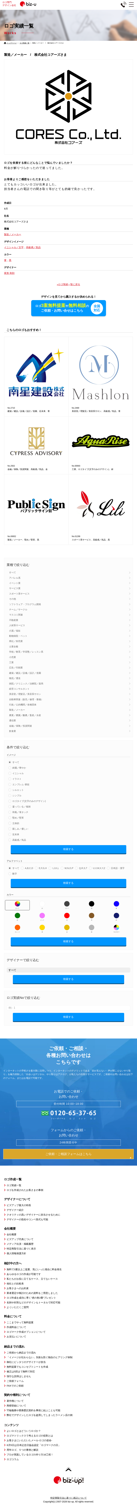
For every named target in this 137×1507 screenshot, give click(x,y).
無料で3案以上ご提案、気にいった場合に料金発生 (34, 1269)
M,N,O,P (69, 868)
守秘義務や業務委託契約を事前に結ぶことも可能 (33, 1410)
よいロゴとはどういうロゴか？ (24, 1431)
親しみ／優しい (20, 829)
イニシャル (18, 773)
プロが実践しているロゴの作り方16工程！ (30, 1454)
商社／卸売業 (16, 641)
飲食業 (12, 731)
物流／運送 (14, 678)
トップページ (12, 43)
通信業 (12, 720)
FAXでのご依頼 (15, 1385)
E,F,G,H (43, 868)
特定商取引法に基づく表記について (68, 1498)
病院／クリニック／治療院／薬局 (26, 683)
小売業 (12, 657)
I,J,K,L (55, 868)
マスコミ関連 (16, 615)
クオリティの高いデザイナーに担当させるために (33, 1214)
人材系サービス (17, 625)
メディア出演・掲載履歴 (20, 1244)
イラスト (16, 779)
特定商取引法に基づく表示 (21, 1248)
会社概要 (11, 1234)
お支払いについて (16, 1336)
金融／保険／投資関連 (20, 726)
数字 (14, 874)
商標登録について (16, 1405)
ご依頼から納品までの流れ (21, 1352)
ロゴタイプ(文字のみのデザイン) (29, 801)
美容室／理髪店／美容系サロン (25, 694)
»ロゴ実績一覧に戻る (68, 284)
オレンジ (17, 929)
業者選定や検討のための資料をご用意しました (32, 1293)
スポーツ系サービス (19, 594)
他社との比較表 (15, 1283)
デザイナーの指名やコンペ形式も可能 (27, 1219)
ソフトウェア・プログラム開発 (25, 604)
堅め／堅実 (18, 818)
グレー (67, 905)
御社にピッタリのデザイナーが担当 (26, 1362)
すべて (12, 572)
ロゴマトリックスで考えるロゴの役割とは (30, 1435)
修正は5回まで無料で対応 (21, 1371)
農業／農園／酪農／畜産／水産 (25, 715)
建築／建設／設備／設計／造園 (25, 673)
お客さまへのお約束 (18, 1288)
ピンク (42, 917)
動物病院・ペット (18, 636)
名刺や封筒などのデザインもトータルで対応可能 (33, 1302)
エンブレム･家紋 (20, 784)
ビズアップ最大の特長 (19, 1205)
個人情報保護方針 (16, 1253)
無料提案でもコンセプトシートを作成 (27, 1367)
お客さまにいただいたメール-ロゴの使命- (29, 1440)
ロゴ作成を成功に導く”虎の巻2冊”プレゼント (31, 1297)
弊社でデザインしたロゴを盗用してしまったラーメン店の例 (39, 1415)
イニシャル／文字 (14, 247)
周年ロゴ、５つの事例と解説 (22, 1450)
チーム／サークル (18, 609)
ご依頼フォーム (15, 1381)
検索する (68, 849)
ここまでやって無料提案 (20, 1322)
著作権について (15, 1401)
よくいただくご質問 (18, 1307)
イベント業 (14, 583)
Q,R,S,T (83, 868)
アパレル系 (14, 578)
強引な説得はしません (19, 1376)
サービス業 (14, 588)
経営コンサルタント (19, 689)
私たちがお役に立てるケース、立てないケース (32, 1279)
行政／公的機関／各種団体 (22, 704)
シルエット (18, 790)
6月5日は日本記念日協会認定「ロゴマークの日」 (34, 1445)
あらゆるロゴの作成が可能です (24, 1274)
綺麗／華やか (19, 768)
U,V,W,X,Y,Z (99, 868)
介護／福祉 (14, 631)
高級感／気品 (19, 840)
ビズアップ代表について (20, 1239)
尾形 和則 (9, 273)
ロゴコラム (13, 1459)
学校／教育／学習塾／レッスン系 (26, 652)
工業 (11, 662)
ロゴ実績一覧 (24, 43)
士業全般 (13, 646)
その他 (12, 599)
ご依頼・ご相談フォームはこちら (68, 1154)
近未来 (15, 834)
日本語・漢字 (117, 868)
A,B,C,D (29, 868)
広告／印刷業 (16, 667)
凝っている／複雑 (21, 806)
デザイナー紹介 (15, 1210)
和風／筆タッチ (20, 812)
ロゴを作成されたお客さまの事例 (25, 1190)
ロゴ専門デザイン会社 (22, 4)
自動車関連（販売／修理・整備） (26, 699)
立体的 (15, 823)
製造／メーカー (17, 710)
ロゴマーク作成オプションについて (26, 1332)
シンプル (16, 795)
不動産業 (13, 620)
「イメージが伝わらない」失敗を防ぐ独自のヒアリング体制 (39, 1357)
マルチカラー (116, 929)
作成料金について (16, 1327)
